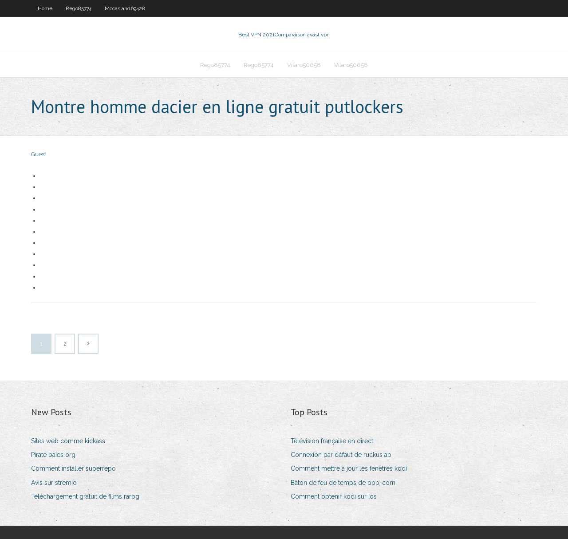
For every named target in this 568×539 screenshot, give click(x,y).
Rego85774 (78, 8)
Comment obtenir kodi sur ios (334, 496)
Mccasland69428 (125, 8)
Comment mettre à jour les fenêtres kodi (349, 468)
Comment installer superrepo (73, 468)
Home (45, 8)
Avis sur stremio (54, 482)
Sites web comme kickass (68, 441)
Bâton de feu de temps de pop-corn (343, 482)
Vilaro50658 (304, 65)
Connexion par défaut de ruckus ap (341, 454)
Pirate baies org (53, 454)
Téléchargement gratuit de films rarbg (85, 496)
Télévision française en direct (332, 441)
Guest (38, 154)
